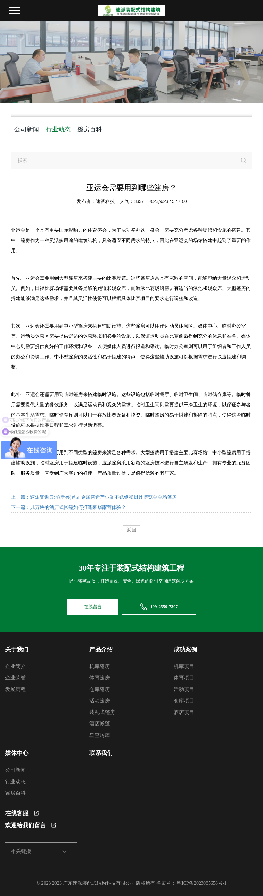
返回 (131, 530)
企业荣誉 (15, 677)
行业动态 (58, 129)
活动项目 (184, 689)
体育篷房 (99, 677)
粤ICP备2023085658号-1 (201, 883)
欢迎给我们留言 (30, 825)
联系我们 (101, 753)
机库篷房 (99, 666)
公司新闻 (26, 129)
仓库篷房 (99, 689)
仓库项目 (184, 700)
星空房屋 (99, 735)
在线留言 (93, 606)
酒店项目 (184, 712)
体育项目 (184, 677)
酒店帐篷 (99, 723)
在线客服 (22, 813)
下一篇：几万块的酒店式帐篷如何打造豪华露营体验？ (68, 507)
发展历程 (15, 689)
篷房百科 (89, 129)
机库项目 (184, 666)
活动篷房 (99, 700)
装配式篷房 (102, 712)
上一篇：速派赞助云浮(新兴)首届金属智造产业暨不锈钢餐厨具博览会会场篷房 (94, 497)
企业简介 (15, 666)
